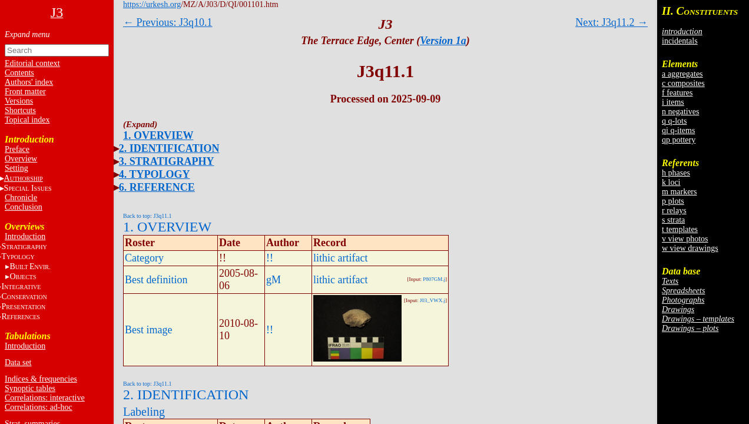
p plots (673, 201)
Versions (19, 101)
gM (273, 280)
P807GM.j (434, 279)
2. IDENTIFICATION (169, 148)
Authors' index (29, 82)
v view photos (685, 238)
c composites (683, 83)
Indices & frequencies (41, 379)
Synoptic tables (30, 388)
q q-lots (674, 121)
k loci (671, 182)
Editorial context (32, 63)
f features (677, 92)
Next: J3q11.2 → (611, 22)
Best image (148, 330)
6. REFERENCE (157, 187)
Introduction (25, 236)
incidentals (680, 41)
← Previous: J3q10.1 (168, 22)
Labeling (144, 411)
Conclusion (23, 207)
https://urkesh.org (152, 4)
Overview (21, 158)
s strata (673, 220)
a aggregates (682, 73)
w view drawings (690, 248)
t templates (680, 229)
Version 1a (443, 41)
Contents (19, 72)
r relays (674, 210)
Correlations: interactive (45, 397)
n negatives (680, 111)
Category (144, 258)
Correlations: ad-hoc (38, 407)
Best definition (156, 280)
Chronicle (21, 197)
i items (673, 102)
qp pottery (678, 139)
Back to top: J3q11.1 (147, 216)
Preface (17, 149)
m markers (679, 191)
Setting (16, 168)
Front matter (25, 91)
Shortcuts (20, 110)
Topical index (27, 119)
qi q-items (678, 130)
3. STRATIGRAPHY (166, 161)
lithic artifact (340, 258)
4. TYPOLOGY (154, 174)
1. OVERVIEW (158, 135)
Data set (18, 362)
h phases (676, 172)
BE (29, 266)
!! (269, 258)
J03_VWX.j (432, 300)
